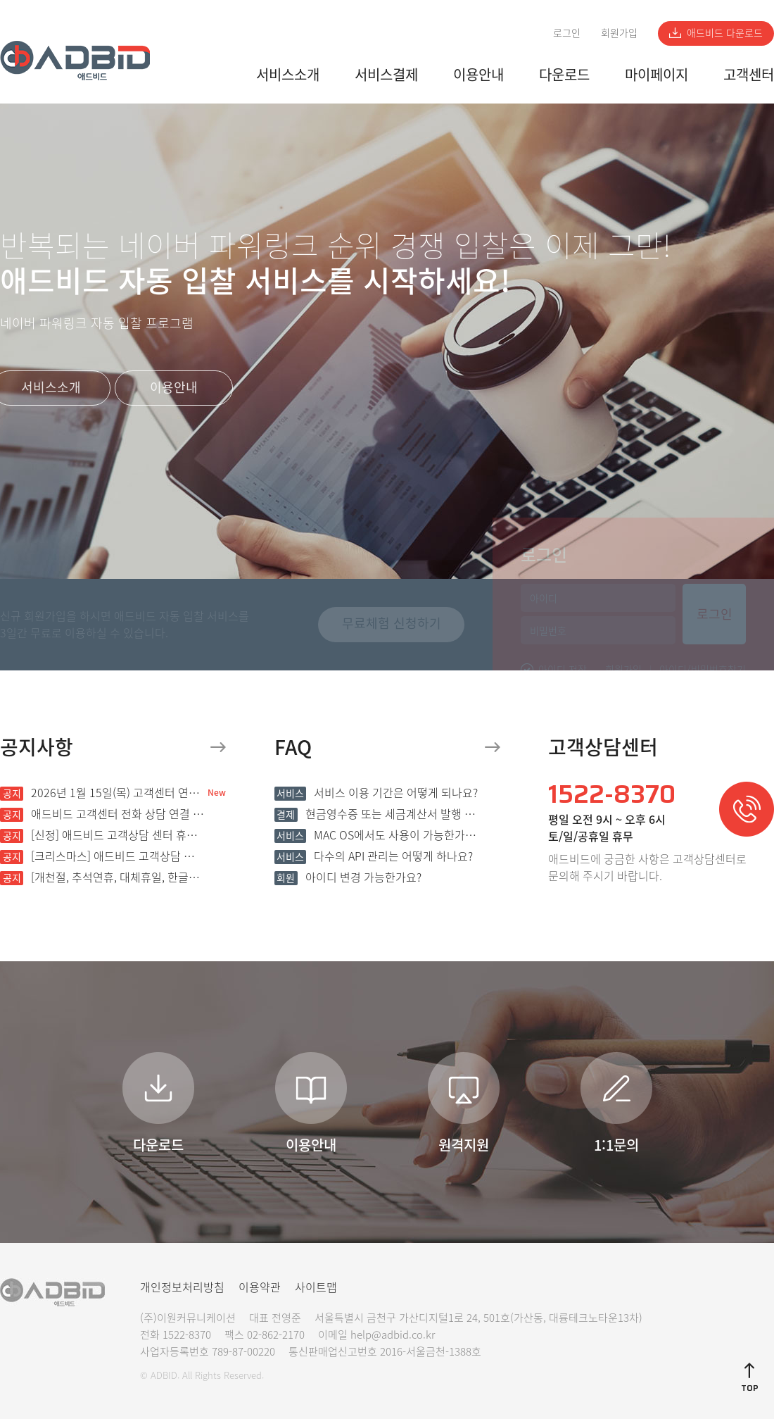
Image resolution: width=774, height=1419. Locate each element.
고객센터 (748, 74)
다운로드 (564, 74)
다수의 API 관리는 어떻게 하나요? (373, 855)
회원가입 (619, 32)
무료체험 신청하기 (391, 622)
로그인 (566, 32)
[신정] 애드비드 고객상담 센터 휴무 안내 (102, 834)
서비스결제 (386, 74)
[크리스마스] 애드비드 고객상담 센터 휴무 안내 (102, 855)
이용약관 (260, 1286)
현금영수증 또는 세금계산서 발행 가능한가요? (376, 813)
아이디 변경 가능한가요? (347, 876)
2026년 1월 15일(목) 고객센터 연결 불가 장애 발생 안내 (102, 792)
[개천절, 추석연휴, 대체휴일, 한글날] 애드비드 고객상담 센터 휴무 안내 (102, 876)
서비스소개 (287, 74)
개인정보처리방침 (182, 1286)
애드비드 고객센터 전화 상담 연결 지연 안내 (102, 813)
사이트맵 (316, 1286)
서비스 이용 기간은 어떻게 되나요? (376, 792)
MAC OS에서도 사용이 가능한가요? (376, 834)
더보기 (218, 747)
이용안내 (478, 74)
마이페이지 (656, 74)
